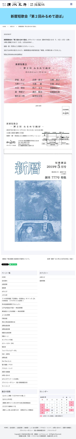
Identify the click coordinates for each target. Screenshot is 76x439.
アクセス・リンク (7, 368)
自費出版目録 (6, 325)
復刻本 (4, 347)
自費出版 (4, 357)
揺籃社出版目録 (6, 333)
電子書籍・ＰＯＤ (7, 365)
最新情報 (42, 281)
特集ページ (5, 336)
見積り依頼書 (6, 372)
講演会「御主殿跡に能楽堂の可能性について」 (16, 259)
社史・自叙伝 (6, 354)
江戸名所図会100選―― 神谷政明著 (12, 308)
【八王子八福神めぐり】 (9, 406)
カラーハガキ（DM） (8, 343)
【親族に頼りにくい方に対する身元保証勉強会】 (16, 403)
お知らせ (12, 26)
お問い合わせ (6, 375)
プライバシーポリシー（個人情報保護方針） (15, 382)
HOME (4, 26)
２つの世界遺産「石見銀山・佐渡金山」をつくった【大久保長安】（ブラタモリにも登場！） (18, 300)
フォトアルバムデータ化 (9, 350)
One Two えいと (6, 361)
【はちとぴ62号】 (7, 399)
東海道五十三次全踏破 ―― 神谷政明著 (13, 311)
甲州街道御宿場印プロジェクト (11, 304)
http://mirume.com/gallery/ (13, 54)
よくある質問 (6, 315)
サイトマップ (6, 386)
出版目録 (4, 284)
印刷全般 (4, 318)
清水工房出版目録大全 (8, 322)
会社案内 (4, 281)
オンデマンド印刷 (7, 340)
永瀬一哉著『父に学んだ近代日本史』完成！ (60, 259)
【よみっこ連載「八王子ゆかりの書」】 (14, 396)
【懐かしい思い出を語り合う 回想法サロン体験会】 (18, 410)
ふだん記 (4, 295)
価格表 (4, 288)
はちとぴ (4, 291)
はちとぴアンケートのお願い (10, 379)
